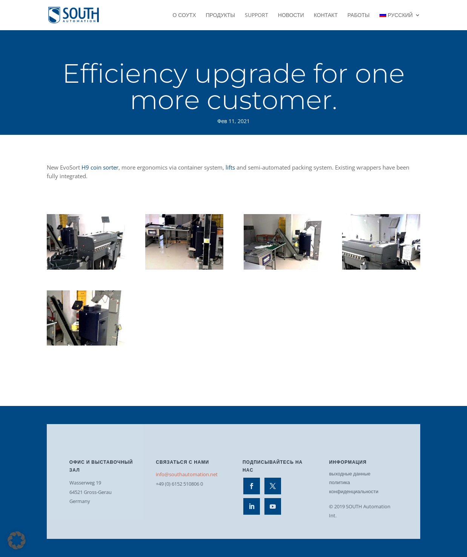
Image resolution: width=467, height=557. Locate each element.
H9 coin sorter (99, 167)
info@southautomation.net (187, 474)
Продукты (220, 15)
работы (358, 15)
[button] (16, 540)
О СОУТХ (184, 15)
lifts (230, 167)
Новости (291, 15)
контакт (326, 15)
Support (256, 15)
